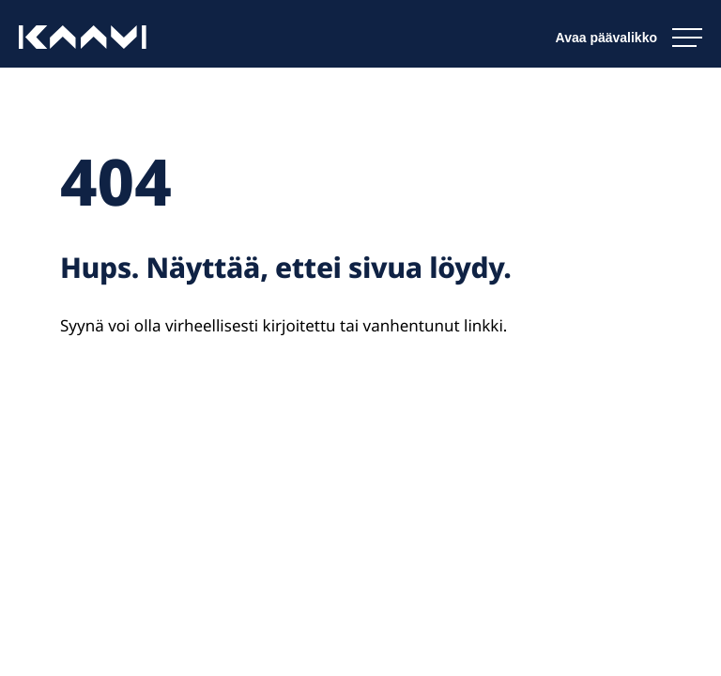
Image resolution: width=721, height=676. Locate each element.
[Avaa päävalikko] (629, 37)
